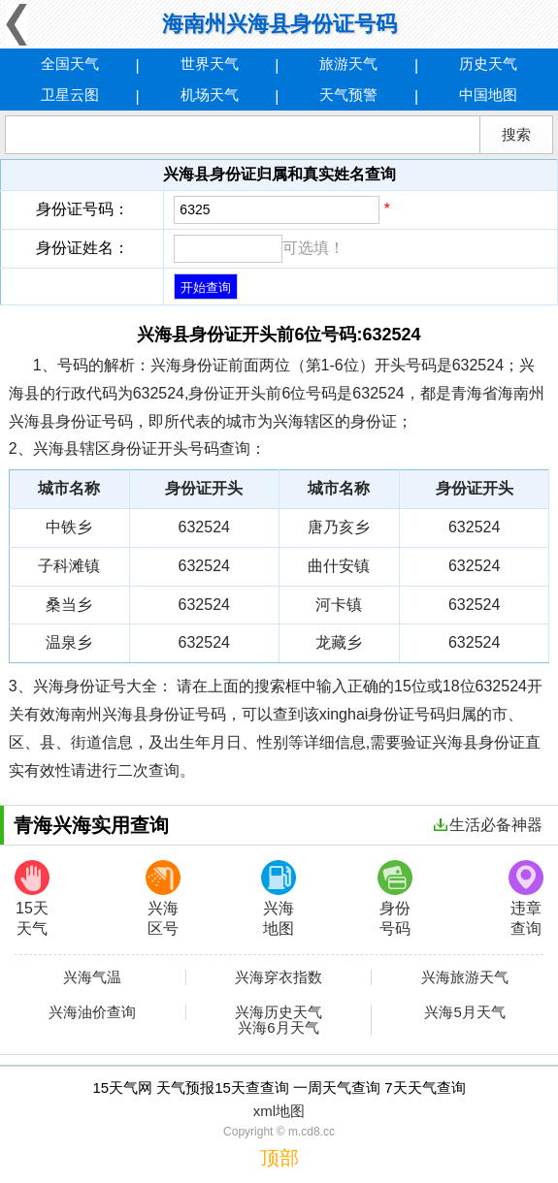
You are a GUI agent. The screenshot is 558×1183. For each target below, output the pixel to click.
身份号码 (394, 898)
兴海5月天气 (464, 1012)
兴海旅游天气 (465, 977)
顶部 (279, 1157)
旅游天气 (348, 63)
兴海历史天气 (278, 1012)
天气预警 (348, 94)
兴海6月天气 (278, 1028)
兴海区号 (163, 898)
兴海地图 (278, 898)
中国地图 (488, 94)
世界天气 (210, 63)
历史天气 (488, 63)
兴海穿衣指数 (278, 977)
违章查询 (526, 898)
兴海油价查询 (92, 1012)
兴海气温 (92, 977)
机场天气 (210, 94)
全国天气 (70, 63)
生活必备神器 (488, 824)
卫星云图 (70, 94)
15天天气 (32, 898)
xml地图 (279, 1111)
